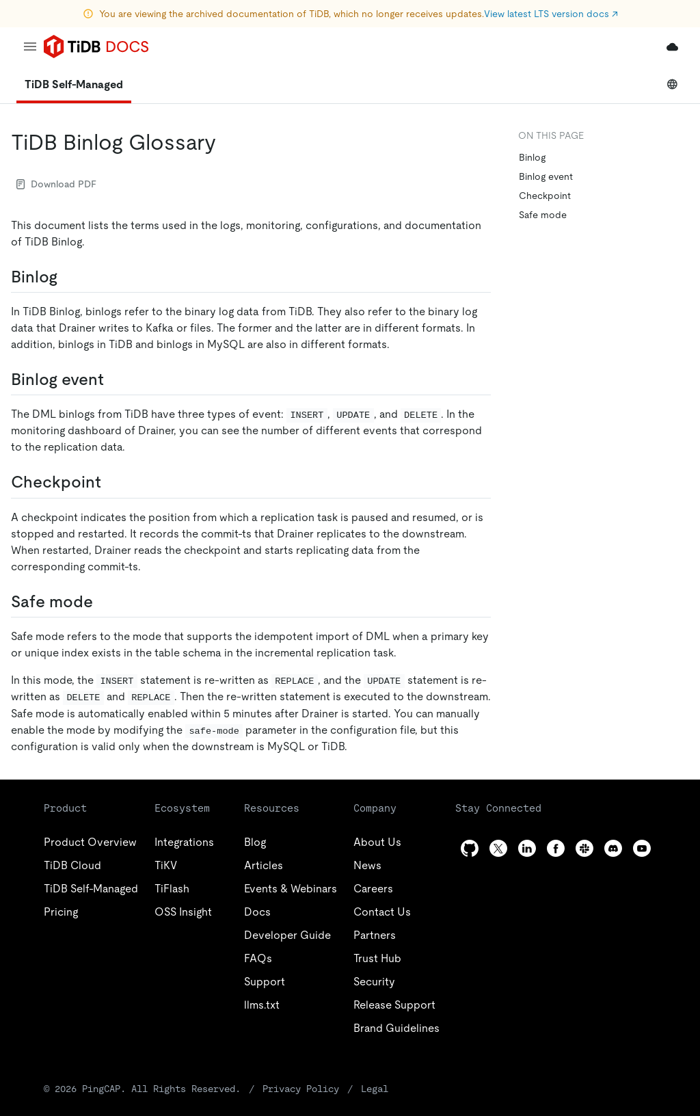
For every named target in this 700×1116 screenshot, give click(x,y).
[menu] (30, 46)
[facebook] (555, 848)
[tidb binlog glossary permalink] (227, 142)
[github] (469, 848)
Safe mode (543, 214)
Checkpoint (545, 195)
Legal (374, 1088)
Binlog (532, 157)
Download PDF (56, 183)
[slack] (584, 848)
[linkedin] (527, 848)
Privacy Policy (300, 1088)
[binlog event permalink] (115, 379)
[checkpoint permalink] (112, 482)
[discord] (613, 848)
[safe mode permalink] (104, 602)
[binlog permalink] (68, 277)
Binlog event (546, 176)
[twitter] (498, 848)
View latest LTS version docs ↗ (551, 13)
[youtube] (642, 848)
